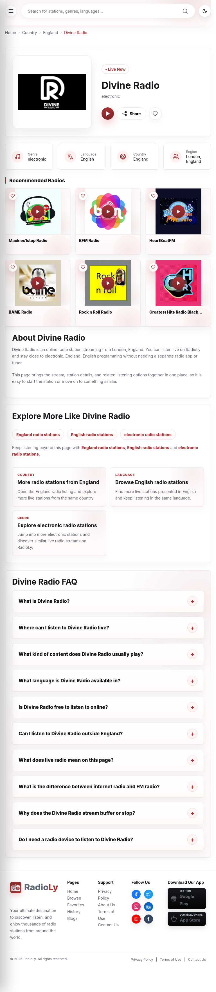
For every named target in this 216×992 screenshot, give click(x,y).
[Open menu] (11, 11)
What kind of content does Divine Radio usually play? (81, 654)
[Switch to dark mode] (205, 11)
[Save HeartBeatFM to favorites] (153, 195)
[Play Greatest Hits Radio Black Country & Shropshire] (178, 283)
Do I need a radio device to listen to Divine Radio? (76, 839)
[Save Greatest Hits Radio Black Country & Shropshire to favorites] (153, 267)
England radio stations (38, 434)
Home (10, 32)
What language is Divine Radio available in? (69, 680)
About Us (106, 904)
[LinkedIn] (148, 906)
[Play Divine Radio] (108, 113)
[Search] (185, 11)
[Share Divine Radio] (131, 113)
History (73, 911)
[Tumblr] (148, 919)
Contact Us (108, 924)
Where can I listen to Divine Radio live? (64, 628)
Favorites (75, 904)
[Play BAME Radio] (37, 283)
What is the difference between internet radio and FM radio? (89, 786)
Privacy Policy (142, 959)
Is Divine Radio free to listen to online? (63, 707)
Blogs (72, 918)
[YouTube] (136, 919)
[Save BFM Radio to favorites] (82, 195)
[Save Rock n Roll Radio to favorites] (82, 267)
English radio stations (92, 434)
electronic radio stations (148, 434)
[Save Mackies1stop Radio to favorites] (12, 195)
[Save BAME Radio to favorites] (12, 267)
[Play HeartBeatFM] (178, 211)
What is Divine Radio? (44, 601)
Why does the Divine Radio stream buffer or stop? (77, 813)
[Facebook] (136, 894)
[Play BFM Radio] (108, 211)
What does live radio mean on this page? (66, 760)
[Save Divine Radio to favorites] (155, 113)
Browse (74, 898)
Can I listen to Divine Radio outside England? (71, 733)
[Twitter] (148, 894)
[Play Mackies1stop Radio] (37, 211)
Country (29, 32)
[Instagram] (136, 906)
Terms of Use (170, 959)
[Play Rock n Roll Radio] (108, 283)
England (50, 32)
